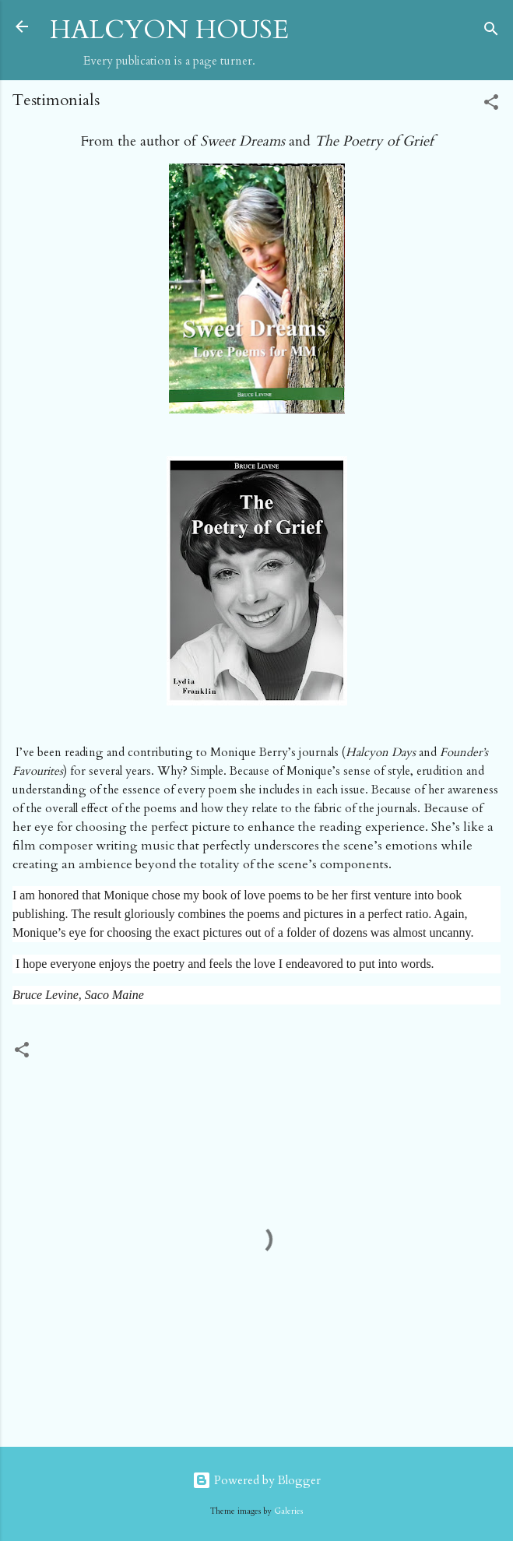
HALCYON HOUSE (169, 29)
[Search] (491, 31)
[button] (491, 105)
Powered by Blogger (256, 1480)
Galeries (288, 1511)
